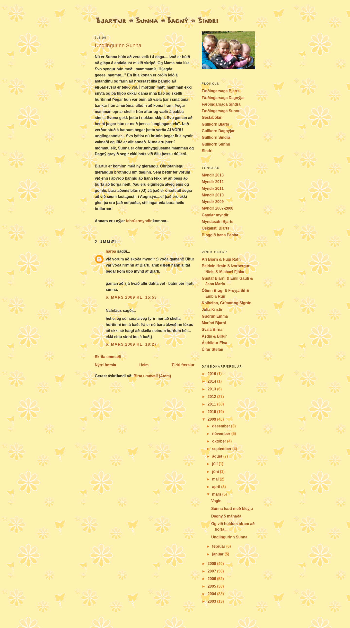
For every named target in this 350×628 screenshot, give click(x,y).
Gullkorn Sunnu (216, 144)
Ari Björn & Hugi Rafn (221, 259)
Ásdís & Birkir (214, 336)
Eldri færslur (183, 365)
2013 (212, 389)
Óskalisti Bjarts (215, 228)
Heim (144, 365)
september (222, 449)
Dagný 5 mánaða (226, 516)
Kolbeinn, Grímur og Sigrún (226, 303)
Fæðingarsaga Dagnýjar (223, 98)
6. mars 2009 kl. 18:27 (131, 344)
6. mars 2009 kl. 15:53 (131, 297)
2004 (212, 594)
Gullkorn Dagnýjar (218, 131)
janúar (218, 554)
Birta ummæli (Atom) (152, 376)
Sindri (207, 151)
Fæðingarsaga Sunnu (221, 111)
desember (221, 426)
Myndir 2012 (213, 182)
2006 (212, 579)
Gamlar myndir (215, 215)
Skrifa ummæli (108, 357)
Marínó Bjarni (214, 323)
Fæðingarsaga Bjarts (220, 91)
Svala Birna (212, 329)
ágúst (217, 456)
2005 (212, 586)
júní (216, 472)
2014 (212, 381)
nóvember (221, 434)
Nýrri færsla (105, 365)
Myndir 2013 (213, 175)
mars (217, 494)
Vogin (216, 501)
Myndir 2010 (213, 195)
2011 (212, 404)
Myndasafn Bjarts (217, 222)
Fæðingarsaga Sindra (221, 104)
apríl (216, 487)
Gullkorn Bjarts (215, 124)
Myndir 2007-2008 (217, 208)
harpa (111, 251)
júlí (215, 464)
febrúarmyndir (139, 221)
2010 (212, 412)
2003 (212, 601)
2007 (212, 571)
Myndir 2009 (213, 202)
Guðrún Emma (215, 316)
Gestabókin (212, 117)
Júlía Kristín (212, 309)
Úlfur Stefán (212, 349)
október (219, 441)
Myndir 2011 (213, 188)
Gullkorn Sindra (216, 137)
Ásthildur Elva (214, 343)
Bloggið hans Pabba (220, 235)
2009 (212, 419)
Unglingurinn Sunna (118, 45)
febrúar (219, 546)
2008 (212, 564)
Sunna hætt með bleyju (232, 509)
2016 (212, 374)
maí (216, 479)
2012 (212, 397)
